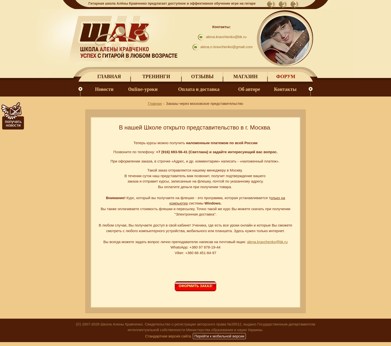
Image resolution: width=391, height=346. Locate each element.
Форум (285, 76)
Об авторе (249, 89)
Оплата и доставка (198, 89)
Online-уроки (143, 89)
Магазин (245, 76)
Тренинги (156, 76)
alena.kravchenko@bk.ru (226, 37)
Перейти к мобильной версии (219, 336)
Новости (104, 89)
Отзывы (202, 76)
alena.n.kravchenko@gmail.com (226, 47)
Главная (109, 76)
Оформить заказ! (195, 286)
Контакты (285, 89)
